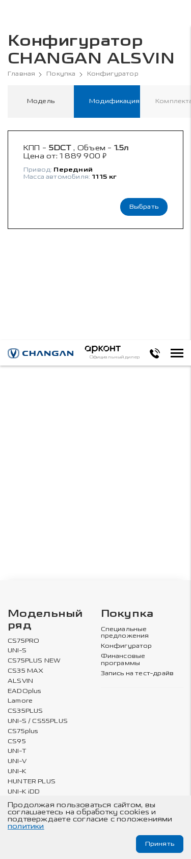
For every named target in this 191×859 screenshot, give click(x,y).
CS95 (17, 741)
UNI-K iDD (24, 791)
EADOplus (24, 691)
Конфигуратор (113, 74)
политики (26, 826)
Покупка (60, 74)
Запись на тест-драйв (137, 673)
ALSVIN (20, 681)
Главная (21, 74)
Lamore (20, 701)
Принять (159, 843)
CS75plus (23, 731)
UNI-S (17, 650)
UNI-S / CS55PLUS (38, 721)
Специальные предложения (125, 633)
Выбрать (143, 206)
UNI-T (17, 751)
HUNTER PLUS (32, 781)
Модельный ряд (45, 620)
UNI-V (17, 761)
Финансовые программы (123, 660)
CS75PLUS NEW (34, 660)
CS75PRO (23, 641)
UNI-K (17, 771)
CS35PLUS (25, 711)
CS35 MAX (25, 671)
